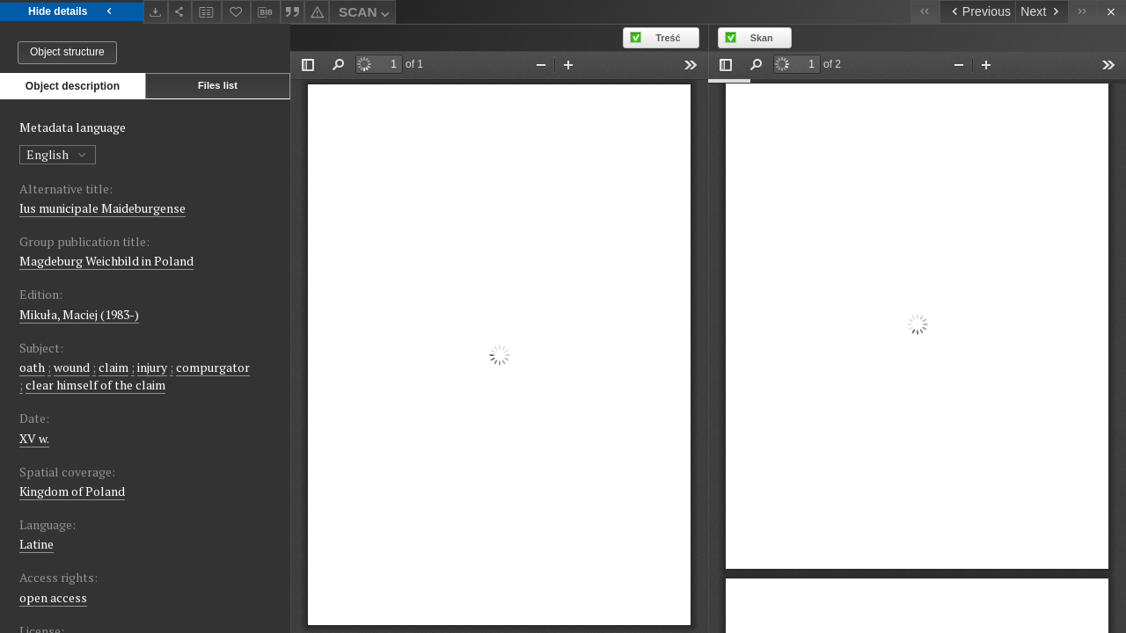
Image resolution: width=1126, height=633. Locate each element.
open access (53, 597)
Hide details (71, 11)
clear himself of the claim (95, 384)
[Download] (155, 12)
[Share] (180, 12)
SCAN (366, 14)
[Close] (1111, 12)
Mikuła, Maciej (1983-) (79, 314)
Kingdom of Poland (72, 491)
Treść (667, 38)
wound (72, 367)
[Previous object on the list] (977, 12)
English (57, 154)
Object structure (67, 52)
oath (32, 367)
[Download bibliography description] (266, 12)
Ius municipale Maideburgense (102, 208)
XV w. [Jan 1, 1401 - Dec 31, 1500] (34, 438)
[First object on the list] (925, 12)
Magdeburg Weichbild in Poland (106, 260)
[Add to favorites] (237, 12)
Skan (761, 38)
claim (113, 367)
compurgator (213, 367)
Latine (36, 543)
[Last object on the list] (1082, 12)
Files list (218, 85)
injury (152, 367)
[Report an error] (316, 12)
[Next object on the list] (1041, 12)
